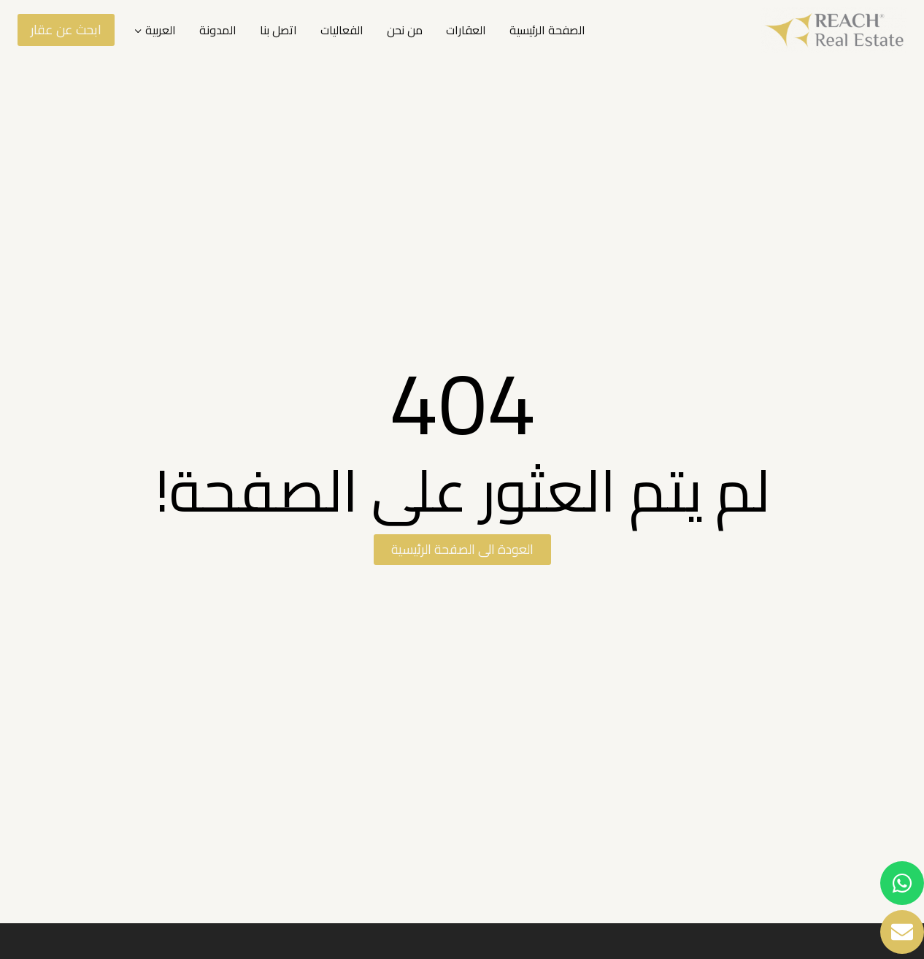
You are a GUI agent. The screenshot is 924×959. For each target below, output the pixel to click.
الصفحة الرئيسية (547, 30)
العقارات (466, 30)
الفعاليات (341, 30)
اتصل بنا (278, 30)
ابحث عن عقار (66, 30)
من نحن (405, 30)
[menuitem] (155, 30)
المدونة (217, 30)
